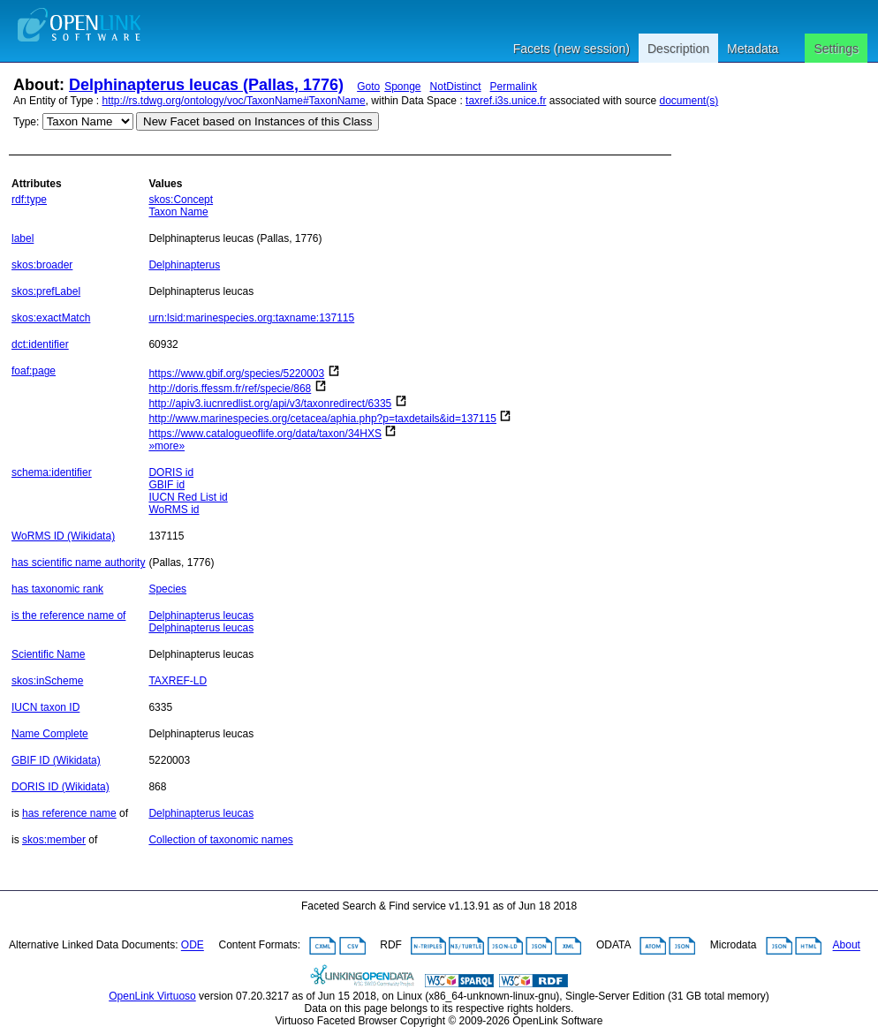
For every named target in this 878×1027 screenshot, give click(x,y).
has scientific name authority (78, 562)
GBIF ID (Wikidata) (56, 760)
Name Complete (49, 734)
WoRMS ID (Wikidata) (63, 536)
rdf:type (29, 199)
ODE (192, 946)
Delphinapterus (184, 265)
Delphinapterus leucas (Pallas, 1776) (206, 85)
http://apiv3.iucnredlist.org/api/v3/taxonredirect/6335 (269, 403)
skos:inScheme (47, 681)
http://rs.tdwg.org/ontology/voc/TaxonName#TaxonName (234, 100)
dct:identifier (40, 344)
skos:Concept (180, 199)
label (22, 238)
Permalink (513, 86)
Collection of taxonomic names (220, 840)
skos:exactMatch (50, 318)
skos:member (54, 840)
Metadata (752, 49)
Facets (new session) (571, 49)
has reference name (69, 813)
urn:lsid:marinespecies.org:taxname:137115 (251, 318)
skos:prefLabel (45, 291)
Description (678, 49)
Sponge (402, 86)
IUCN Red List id (187, 497)
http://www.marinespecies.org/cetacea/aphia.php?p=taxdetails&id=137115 (322, 418)
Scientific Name (48, 654)
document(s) (688, 100)
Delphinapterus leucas (201, 615)
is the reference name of (68, 615)
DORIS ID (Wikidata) (60, 787)
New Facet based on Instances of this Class (257, 121)
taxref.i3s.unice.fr (505, 100)
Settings (836, 49)
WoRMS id (173, 509)
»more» (166, 446)
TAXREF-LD (177, 681)
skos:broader (41, 265)
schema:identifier (51, 472)
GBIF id (166, 485)
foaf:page (33, 371)
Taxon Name (178, 212)
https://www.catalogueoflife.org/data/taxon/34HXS (265, 433)
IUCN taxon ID (45, 707)
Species (167, 589)
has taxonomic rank (57, 589)
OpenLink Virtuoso (152, 996)
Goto (368, 86)
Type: (26, 122)
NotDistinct (455, 86)
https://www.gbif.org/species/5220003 (236, 373)
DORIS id (170, 472)
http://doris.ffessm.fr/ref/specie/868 (229, 388)
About (846, 946)
